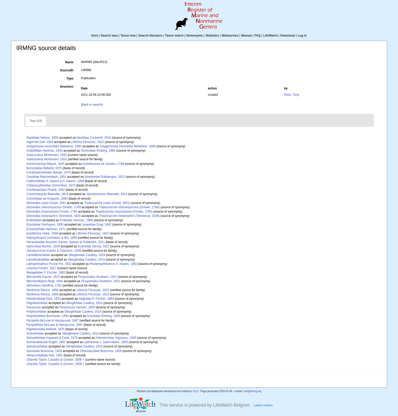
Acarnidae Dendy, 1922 (93, 246)
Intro (94, 35)
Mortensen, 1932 (46, 155)
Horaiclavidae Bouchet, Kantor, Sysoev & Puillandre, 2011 (65, 242)
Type (70, 78)
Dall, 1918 (39, 142)
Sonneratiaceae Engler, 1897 (46, 342)
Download (287, 35)
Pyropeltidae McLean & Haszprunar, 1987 (54, 325)
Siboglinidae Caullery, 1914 (86, 255)
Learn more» (263, 405)
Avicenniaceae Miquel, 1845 (45, 164)
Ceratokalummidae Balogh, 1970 (48, 172)
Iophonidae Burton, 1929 (43, 246)
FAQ (257, 35)
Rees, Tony (291, 95)
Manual (246, 35)
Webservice (230, 35)
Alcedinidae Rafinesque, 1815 (104, 177)
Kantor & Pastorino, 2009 (53, 250)
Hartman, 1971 (46, 229)
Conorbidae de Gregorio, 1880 (47, 198)
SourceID (66, 70)
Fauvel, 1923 (43, 277)
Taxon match (174, 35)
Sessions (66, 86)
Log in (302, 35)
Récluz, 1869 (42, 290)
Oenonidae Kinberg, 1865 (98, 150)
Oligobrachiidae (36, 303)
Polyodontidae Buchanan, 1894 (47, 316)
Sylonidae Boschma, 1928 (44, 351)
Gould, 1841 (46, 203)
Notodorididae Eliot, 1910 (43, 298)
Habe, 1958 (42, 233)
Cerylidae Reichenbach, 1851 (46, 177)
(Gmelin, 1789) (129, 207)
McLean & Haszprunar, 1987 (52, 320)
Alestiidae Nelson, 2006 (42, 137)
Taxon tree (128, 35)
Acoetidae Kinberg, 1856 (103, 316)
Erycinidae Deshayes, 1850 (44, 224)
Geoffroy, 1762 (44, 285)
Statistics (212, 35)
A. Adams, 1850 (113, 264)
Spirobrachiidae (36, 346)
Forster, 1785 (51, 211)
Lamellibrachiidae (38, 255)
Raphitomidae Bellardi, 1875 (45, 329)
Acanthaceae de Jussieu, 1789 (103, 164)
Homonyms (194, 35)
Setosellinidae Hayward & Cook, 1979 (51, 338)
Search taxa (109, 35)
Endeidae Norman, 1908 (76, 220)
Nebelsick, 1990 (53, 146)
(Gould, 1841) (107, 203)
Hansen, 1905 (77, 307)
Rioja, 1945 (44, 281)
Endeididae (34, 220)
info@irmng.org (252, 391)
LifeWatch (270, 35)
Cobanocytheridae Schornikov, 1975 (50, 185)
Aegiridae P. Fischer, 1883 (96, 298)
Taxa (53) (35, 121)
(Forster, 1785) (124, 211)
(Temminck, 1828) (129, 216)
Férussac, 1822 (87, 142)
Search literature (150, 35)
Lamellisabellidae (38, 259)
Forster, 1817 (41, 268)
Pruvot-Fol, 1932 (48, 264)
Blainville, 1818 (47, 194)
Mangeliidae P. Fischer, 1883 (45, 272)
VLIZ (195, 391)
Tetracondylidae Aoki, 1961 (44, 355)
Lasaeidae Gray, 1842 (96, 224)
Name (69, 62)
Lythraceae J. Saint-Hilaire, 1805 (106, 342)
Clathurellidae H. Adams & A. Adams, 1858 (55, 181)
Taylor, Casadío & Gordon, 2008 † (55, 359)
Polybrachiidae (36, 311)
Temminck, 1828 (53, 216)
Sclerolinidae (35, 333)
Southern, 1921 (97, 277)
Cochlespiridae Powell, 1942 (45, 189)
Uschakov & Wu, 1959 (51, 237)
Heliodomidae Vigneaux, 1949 (116, 338)
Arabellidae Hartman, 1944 (44, 150)
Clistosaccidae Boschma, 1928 (101, 351)
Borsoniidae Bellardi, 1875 (44, 168)
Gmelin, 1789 (53, 207)
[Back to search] (92, 104)
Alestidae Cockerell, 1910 (93, 137)
